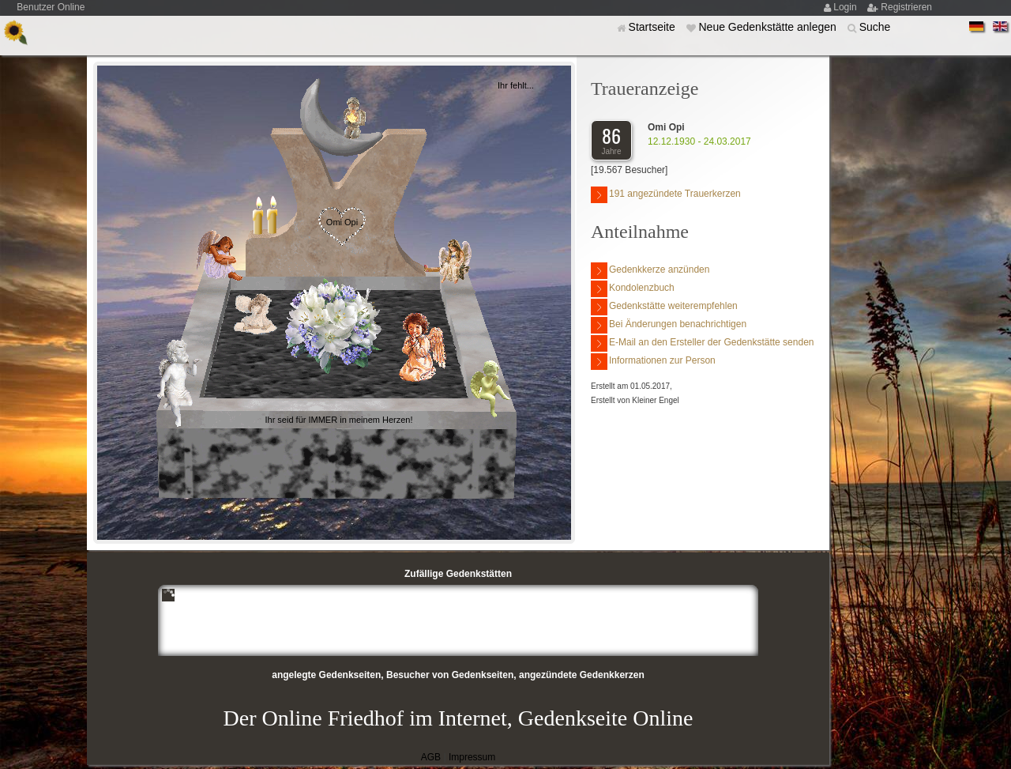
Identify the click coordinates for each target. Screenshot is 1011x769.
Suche (875, 27)
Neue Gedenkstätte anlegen (768, 27)
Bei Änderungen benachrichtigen (668, 325)
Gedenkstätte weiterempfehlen (664, 307)
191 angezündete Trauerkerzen (666, 195)
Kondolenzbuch (633, 289)
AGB (431, 757)
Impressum (472, 757)
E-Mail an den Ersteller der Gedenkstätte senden (702, 343)
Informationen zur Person (653, 361)
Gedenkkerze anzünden (650, 270)
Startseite (653, 27)
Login (846, 7)
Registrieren (906, 7)
